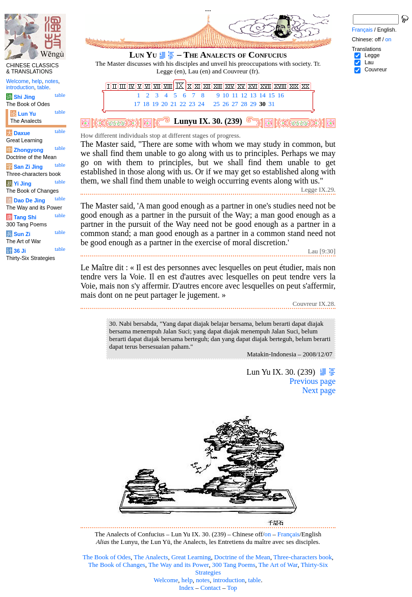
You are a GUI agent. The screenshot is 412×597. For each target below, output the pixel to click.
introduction (229, 580)
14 (262, 95)
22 (182, 104)
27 (234, 104)
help (187, 580)
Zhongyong (28, 150)
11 (234, 95)
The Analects (151, 557)
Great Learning (191, 557)
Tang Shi (25, 217)
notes (203, 580)
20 (164, 104)
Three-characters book (302, 557)
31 (271, 104)
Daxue (22, 133)
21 (173, 104)
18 (145, 104)
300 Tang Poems (233, 564)
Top (232, 587)
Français (288, 534)
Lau (369, 62)
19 (154, 104)
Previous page (313, 381)
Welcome (165, 580)
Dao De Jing (29, 200)
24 (200, 104)
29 (252, 104)
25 (216, 104)
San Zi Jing (28, 167)
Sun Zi (22, 234)
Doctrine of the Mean (242, 557)
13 (252, 95)
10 (225, 95)
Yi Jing (23, 183)
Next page (319, 390)
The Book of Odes (107, 557)
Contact (210, 587)
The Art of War (278, 564)
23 (191, 104)
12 (243, 95)
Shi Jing (24, 97)
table (254, 580)
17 (136, 104)
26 (225, 104)
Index (186, 587)
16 (280, 95)
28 (243, 104)
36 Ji (20, 251)
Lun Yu (27, 114)
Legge (372, 55)
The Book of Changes (116, 564)
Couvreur (376, 69)
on (268, 534)
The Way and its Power (178, 564)
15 (271, 95)
